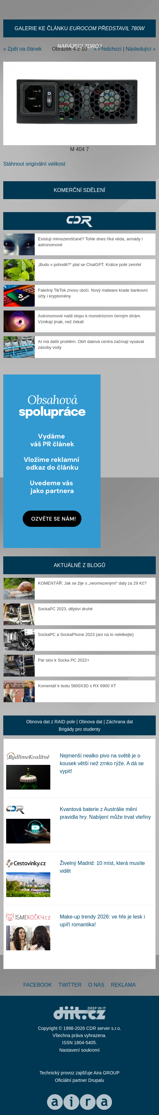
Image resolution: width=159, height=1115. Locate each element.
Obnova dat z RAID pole (50, 721)
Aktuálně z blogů (79, 565)
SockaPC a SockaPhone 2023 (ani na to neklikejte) (86, 634)
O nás (96, 985)
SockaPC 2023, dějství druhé (65, 608)
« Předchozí (107, 49)
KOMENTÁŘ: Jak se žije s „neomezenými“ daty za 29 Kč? (92, 583)
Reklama (123, 985)
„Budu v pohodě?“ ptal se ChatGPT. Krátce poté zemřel (89, 264)
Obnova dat (90, 721)
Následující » (141, 49)
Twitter (69, 985)
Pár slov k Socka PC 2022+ (64, 660)
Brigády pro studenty (79, 729)
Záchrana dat (119, 721)
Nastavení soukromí (79, 1050)
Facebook (37, 985)
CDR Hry (79, 221)
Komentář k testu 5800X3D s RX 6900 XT (77, 685)
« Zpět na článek (22, 49)
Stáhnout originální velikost (34, 164)
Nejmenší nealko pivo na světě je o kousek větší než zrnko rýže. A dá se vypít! (102, 763)
